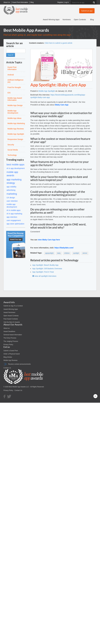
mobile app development (12, 205)
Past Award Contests (10, 319)
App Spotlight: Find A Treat (43, 272)
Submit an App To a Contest (13, 306)
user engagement (14, 220)
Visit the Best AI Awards (11, 322)
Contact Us (18, 390)
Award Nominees (9, 312)
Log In (66, 2)
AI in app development (16, 168)
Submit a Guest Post (10, 351)
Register (60, 2)
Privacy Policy (8, 344)
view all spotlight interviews (44, 276)
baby (58, 253)
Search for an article (14, 45)
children (67, 253)
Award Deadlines (9, 331)
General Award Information (12, 335)
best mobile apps (15, 164)
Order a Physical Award (11, 354)
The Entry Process (9, 338)
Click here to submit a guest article (58, 43)
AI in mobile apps (13, 210)
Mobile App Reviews (10, 360)
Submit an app (87, 11)
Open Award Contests (11, 316)
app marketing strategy (14, 181)
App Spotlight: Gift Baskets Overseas (47, 269)
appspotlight (49, 253)
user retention (12, 201)
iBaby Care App (61, 105)
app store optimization (15, 224)
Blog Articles (7, 357)
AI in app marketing (14, 214)
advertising (11, 190)
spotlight (76, 253)
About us (6, 328)
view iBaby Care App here (49, 240)
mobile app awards (12, 174)
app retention (12, 217)
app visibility (11, 187)
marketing (12, 194)
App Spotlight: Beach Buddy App (45, 265)
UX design (11, 198)
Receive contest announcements (17, 364)
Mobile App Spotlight (46, 91)
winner (85, 253)
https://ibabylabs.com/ (64, 248)
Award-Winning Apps (10, 309)
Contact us (7, 368)
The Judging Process (10, 341)
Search (10, 55)
